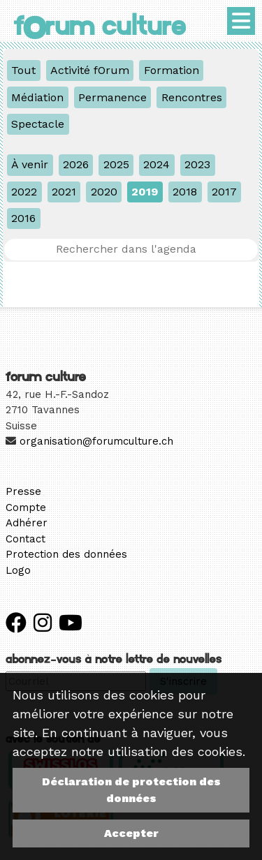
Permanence (112, 97)
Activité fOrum (89, 70)
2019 (144, 191)
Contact (25, 539)
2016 (23, 218)
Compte (26, 507)
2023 (197, 164)
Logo (18, 570)
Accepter (131, 833)
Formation (171, 70)
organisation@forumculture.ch (96, 441)
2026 (76, 164)
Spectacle (37, 124)
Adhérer (27, 523)
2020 (104, 191)
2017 (224, 191)
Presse (23, 491)
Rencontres (191, 97)
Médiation (37, 97)
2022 (24, 191)
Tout (23, 70)
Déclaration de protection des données (131, 790)
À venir (29, 164)
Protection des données (66, 554)
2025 (116, 164)
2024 (156, 164)
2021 (64, 191)
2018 (185, 191)
